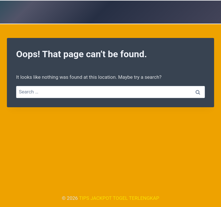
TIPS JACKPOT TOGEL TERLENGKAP (119, 198)
